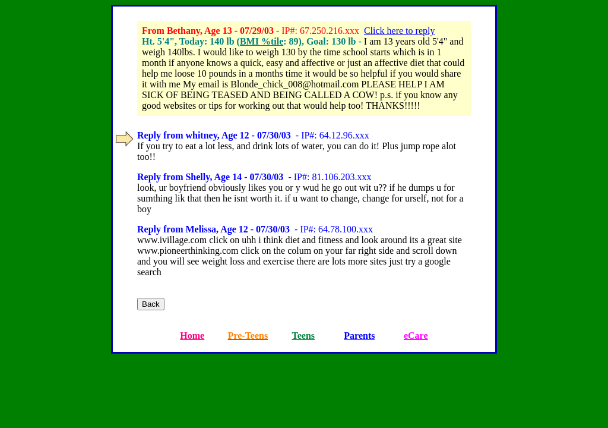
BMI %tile (261, 41)
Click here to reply (399, 31)
